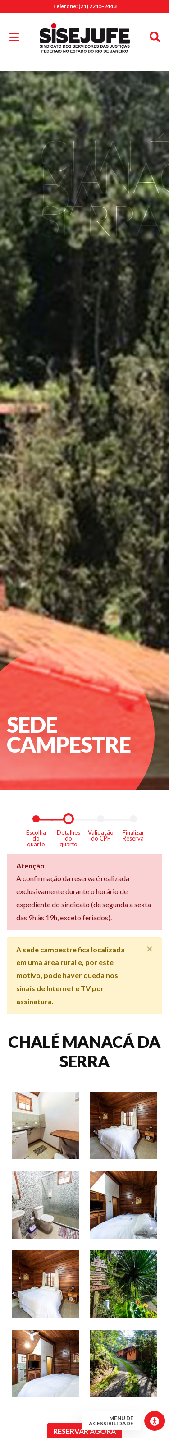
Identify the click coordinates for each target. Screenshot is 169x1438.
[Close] (149, 949)
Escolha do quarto (36, 838)
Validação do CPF (101, 835)
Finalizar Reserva (133, 835)
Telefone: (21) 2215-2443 (85, 6)
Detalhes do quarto (68, 838)
